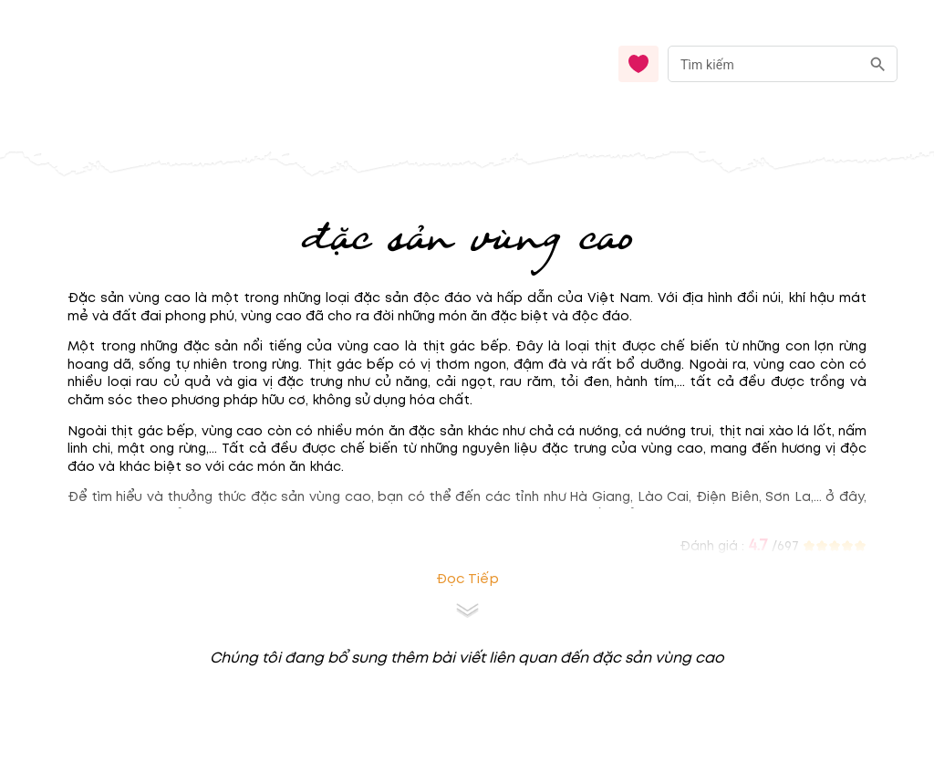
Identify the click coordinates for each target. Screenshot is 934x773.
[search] (878, 64)
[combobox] (783, 64)
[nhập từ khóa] (764, 63)
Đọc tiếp (467, 579)
